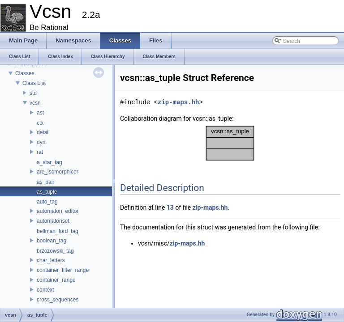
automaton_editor (57, 211)
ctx (40, 123)
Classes (24, 73)
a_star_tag (49, 162)
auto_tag (47, 202)
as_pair (45, 182)
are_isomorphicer (57, 172)
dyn (41, 142)
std (33, 93)
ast (40, 113)
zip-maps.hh (178, 102)
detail (43, 132)
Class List (34, 83)
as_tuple (47, 192)
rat (40, 152)
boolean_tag (51, 240)
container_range (56, 280)
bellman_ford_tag (57, 231)
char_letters (51, 260)
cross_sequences (57, 300)
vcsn (35, 103)
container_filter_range (63, 270)
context (45, 290)
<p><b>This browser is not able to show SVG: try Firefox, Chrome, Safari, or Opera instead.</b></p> (230, 143)
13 (170, 207)
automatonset (53, 221)
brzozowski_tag (55, 251)
